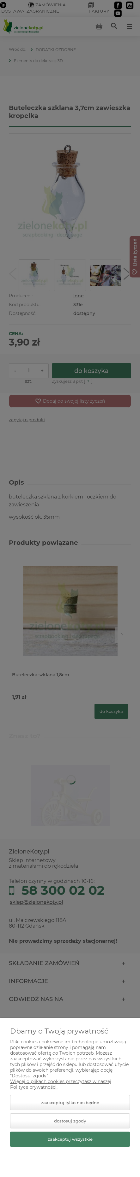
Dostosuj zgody (70, 1120)
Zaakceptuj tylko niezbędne (70, 1102)
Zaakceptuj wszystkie (70, 1139)
